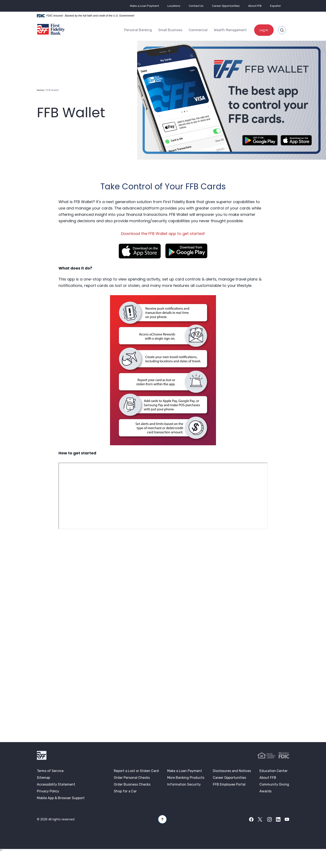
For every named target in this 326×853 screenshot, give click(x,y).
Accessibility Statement (56, 784)
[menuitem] (138, 29)
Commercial (198, 30)
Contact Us (196, 5)
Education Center (273, 770)
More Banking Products (185, 777)
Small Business (170, 30)
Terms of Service (50, 770)
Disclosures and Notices (232, 770)
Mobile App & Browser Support (61, 798)
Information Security (184, 784)
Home (40, 89)
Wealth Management (230, 30)
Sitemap (43, 777)
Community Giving (274, 784)
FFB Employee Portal (229, 784)
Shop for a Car (125, 791)
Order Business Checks (132, 784)
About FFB (255, 5)
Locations (173, 5)
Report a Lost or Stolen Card (136, 770)
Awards (265, 791)
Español (275, 5)
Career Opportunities (226, 5)
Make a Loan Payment (144, 5)
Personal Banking (138, 30)
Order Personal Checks (132, 777)
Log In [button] (264, 30)
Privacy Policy (48, 791)
